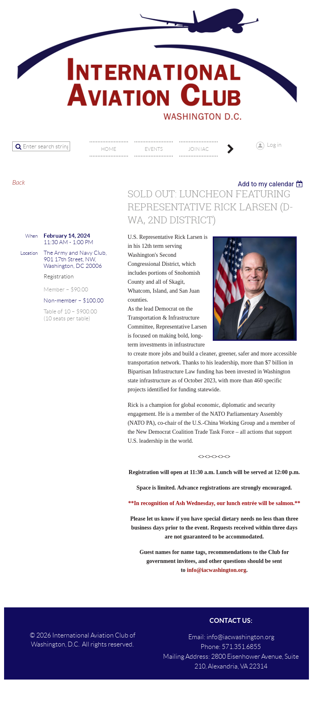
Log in (274, 144)
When (31, 235)
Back (18, 182)
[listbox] (271, 184)
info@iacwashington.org (217, 570)
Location (28, 253)
